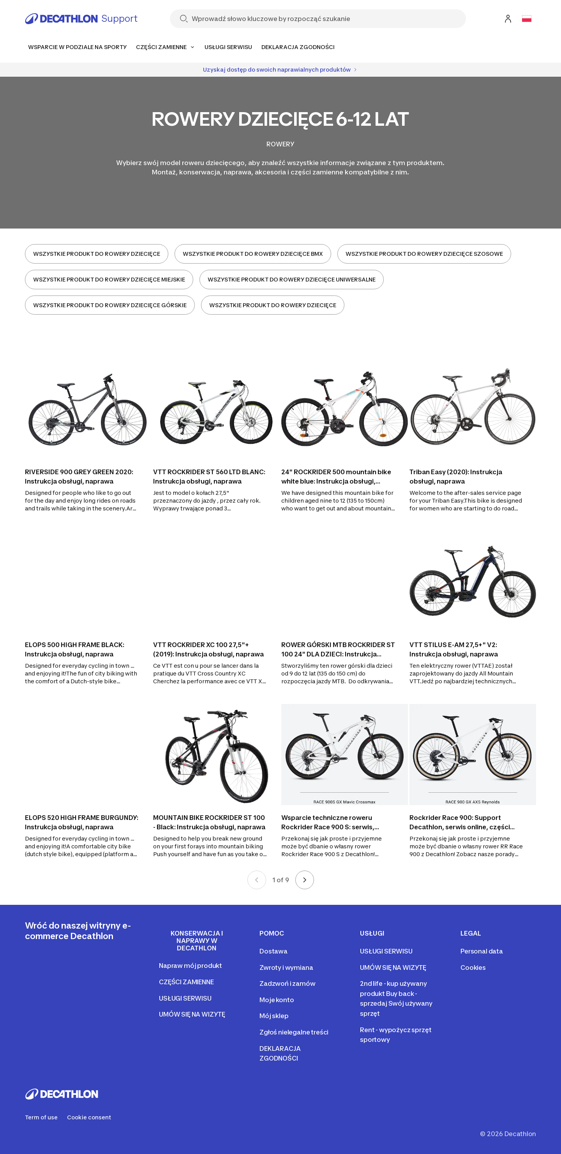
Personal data (481, 951)
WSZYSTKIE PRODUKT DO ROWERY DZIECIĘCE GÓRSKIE (110, 305)
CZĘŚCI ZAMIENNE (186, 982)
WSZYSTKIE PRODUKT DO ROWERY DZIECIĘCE (96, 253)
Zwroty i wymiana (286, 967)
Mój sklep (274, 1016)
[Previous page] (256, 880)
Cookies (473, 967)
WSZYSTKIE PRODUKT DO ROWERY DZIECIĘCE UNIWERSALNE (292, 279)
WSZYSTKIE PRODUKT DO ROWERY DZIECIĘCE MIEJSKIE (109, 279)
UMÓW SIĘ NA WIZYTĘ (192, 1014)
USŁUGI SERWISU (185, 998)
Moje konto (276, 1000)
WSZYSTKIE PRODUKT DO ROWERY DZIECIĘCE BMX (253, 253)
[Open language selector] (526, 18)
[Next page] (304, 880)
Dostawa (273, 951)
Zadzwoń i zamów (287, 983)
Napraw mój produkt (190, 965)
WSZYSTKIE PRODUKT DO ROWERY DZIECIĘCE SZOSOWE (424, 253)
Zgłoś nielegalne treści (293, 1032)
